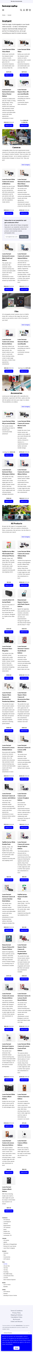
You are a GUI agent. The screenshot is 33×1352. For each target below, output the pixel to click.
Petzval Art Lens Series (10, 1246)
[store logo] (16, 6)
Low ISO (6, 1277)
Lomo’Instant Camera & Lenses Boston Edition (8, 342)
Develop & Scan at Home (10, 1295)
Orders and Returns (16, 1321)
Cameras (4, 1217)
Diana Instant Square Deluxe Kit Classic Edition (8, 947)
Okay (16, 1348)
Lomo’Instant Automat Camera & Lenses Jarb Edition (8, 796)
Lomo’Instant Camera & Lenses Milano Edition (23, 472)
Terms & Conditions (17, 1310)
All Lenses (6, 1240)
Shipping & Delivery (16, 1315)
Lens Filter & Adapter (9, 1248)
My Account (16, 1319)
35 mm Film (7, 1266)
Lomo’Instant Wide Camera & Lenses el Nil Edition (8, 182)
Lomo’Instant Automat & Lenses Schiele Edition (8, 748)
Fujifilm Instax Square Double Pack (22, 897)
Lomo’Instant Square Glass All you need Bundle (23, 92)
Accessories (7, 1233)
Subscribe (23, 237)
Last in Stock (7, 1284)
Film (5, 1255)
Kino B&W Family (8, 1273)
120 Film (6, 1268)
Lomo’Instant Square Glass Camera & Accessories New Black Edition (23, 697)
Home (3, 15)
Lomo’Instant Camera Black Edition (6, 1189)
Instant (4, 1251)
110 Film (6, 1270)
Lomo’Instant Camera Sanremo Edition (23, 1097)
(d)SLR (5, 1242)
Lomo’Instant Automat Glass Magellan (7, 649)
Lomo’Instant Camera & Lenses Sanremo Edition (8, 1143)
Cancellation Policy (16, 1317)
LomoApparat (7, 1221)
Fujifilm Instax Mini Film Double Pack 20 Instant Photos (8, 554)
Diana (5, 1229)
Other (4, 1289)
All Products (7, 1259)
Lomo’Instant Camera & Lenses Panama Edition (8, 996)
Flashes (6, 1293)
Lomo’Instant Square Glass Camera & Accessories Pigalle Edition (22, 949)
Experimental (7, 1225)
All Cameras (7, 1219)
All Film (5, 1264)
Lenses (4, 1238)
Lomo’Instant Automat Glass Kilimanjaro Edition (8, 472)
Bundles (6, 1286)
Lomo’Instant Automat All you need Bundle (23, 342)
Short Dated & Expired (9, 1279)
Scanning (6, 1271)
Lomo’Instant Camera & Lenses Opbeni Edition (23, 256)
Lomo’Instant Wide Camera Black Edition (8, 1097)
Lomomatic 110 (8, 1235)
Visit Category (26, 164)
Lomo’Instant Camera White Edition (22, 1143)
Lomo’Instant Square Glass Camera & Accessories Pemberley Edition (8, 697)
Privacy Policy (16, 1313)
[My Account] (24, 10)
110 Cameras (7, 1227)
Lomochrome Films (9, 1275)
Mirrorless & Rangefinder (10, 1244)
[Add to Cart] (8, 75)
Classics (6, 1223)
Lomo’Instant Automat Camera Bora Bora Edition (8, 1046)
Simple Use (7, 1231)
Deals (3, 1282)
